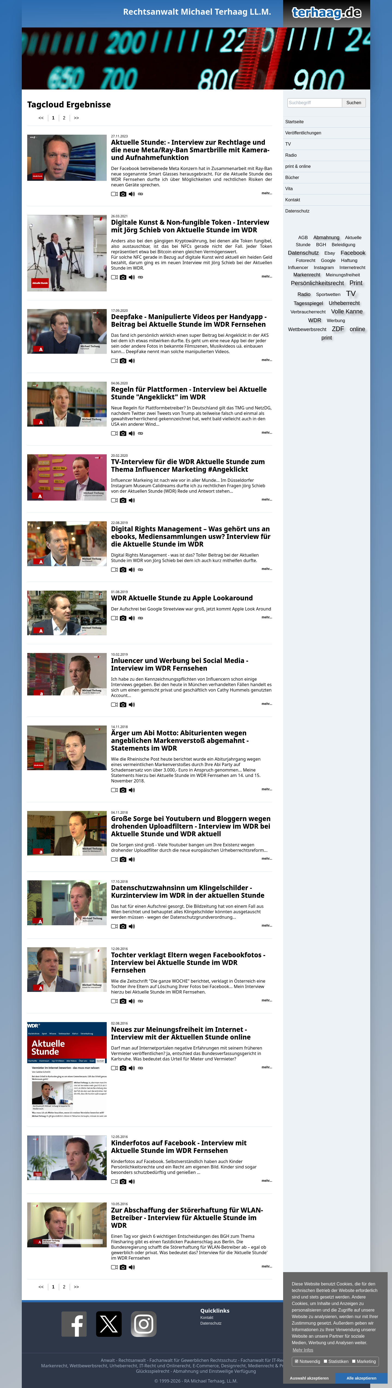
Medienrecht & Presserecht (275, 1366)
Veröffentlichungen (303, 133)
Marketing (364, 1361)
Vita (289, 188)
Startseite (294, 121)
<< (41, 118)
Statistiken (336, 1361)
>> (76, 118)
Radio (291, 155)
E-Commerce (206, 1366)
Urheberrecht (123, 1366)
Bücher (292, 177)
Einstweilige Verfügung (232, 1371)
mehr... (267, 193)
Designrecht (233, 1366)
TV (288, 144)
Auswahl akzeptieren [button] (309, 1378)
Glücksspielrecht (153, 1371)
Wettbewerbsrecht (88, 1366)
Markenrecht (54, 1366)
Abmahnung (185, 1371)
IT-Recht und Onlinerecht (164, 1366)
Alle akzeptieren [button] (361, 1378)
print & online (298, 166)
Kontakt (292, 200)
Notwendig (307, 1361)
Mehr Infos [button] (303, 1350)
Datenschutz (297, 211)
